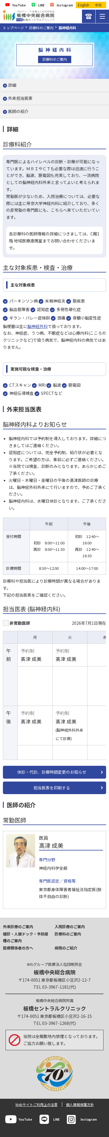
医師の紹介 (18, 111)
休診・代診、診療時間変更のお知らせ (51, 772)
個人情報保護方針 (80, 1104)
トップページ (13, 27)
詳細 (12, 85)
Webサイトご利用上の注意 (36, 1104)
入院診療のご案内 (70, 926)
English (83, 4)
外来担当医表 (20, 98)
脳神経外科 (37, 326)
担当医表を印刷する (51, 788)
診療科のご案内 (41, 27)
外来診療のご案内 (18, 926)
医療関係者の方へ (18, 948)
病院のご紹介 (66, 948)
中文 (98, 4)
